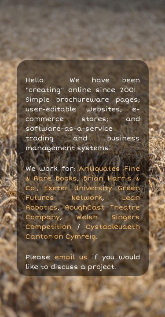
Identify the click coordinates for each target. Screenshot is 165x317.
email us (71, 257)
